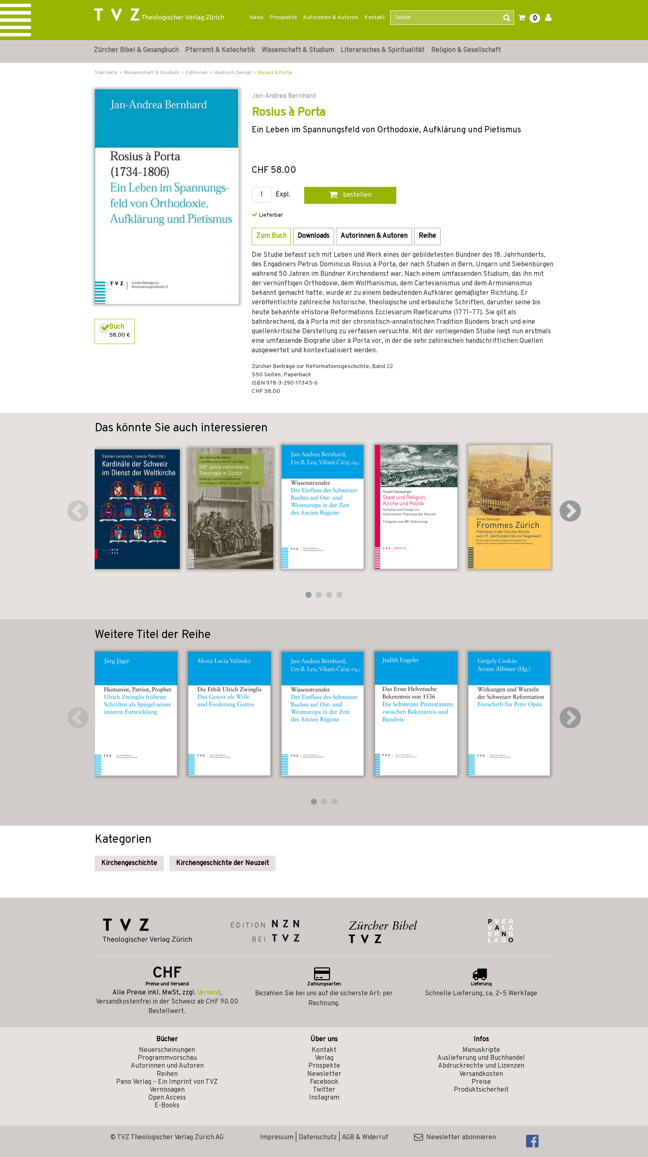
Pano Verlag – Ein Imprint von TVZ (167, 1082)
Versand (208, 993)
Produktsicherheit (481, 1090)
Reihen (167, 1074)
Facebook (324, 1082)
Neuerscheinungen (167, 1050)
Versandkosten (481, 1074)
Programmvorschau (167, 1058)
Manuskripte (481, 1050)
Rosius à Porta (275, 72)
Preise (481, 1082)
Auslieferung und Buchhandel (481, 1058)
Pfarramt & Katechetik (220, 50)
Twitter (324, 1090)
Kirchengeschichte (129, 863)
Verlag (324, 1058)
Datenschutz (318, 1137)
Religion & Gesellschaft (466, 50)
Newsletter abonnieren (455, 1137)
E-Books (167, 1106)
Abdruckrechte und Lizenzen (481, 1066)
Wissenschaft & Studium (298, 50)
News (256, 17)
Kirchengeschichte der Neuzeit (222, 863)
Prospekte (283, 17)
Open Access (167, 1098)
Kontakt (374, 17)
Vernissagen (167, 1090)
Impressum (276, 1137)
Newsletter (324, 1074)
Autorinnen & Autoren (330, 17)
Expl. (283, 195)
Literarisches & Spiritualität (382, 50)
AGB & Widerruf (365, 1137)
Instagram (324, 1098)
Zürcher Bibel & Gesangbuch (136, 50)
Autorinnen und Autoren (167, 1066)
